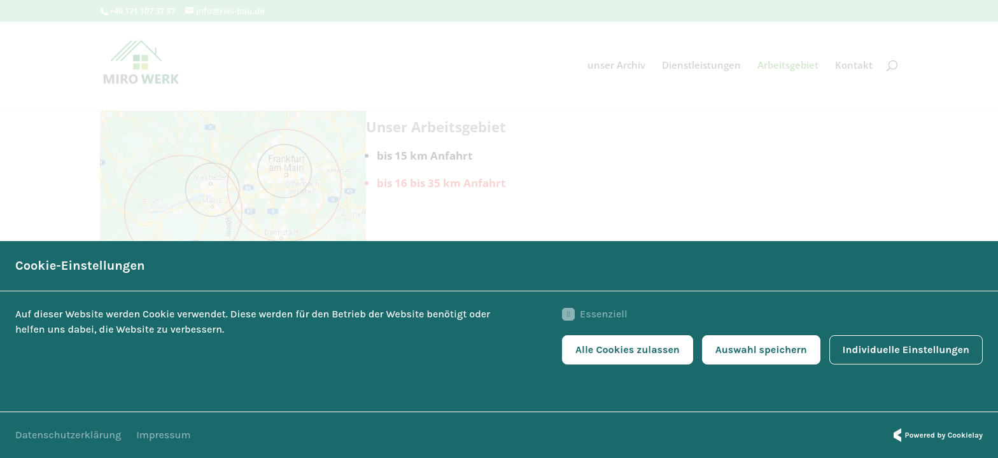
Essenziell (594, 314)
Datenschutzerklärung (68, 435)
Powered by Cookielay (936, 435)
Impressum (163, 435)
